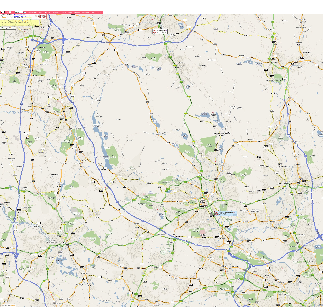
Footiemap (4, 17)
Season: (6, 14)
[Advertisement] (121, 28)
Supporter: (4, 16)
